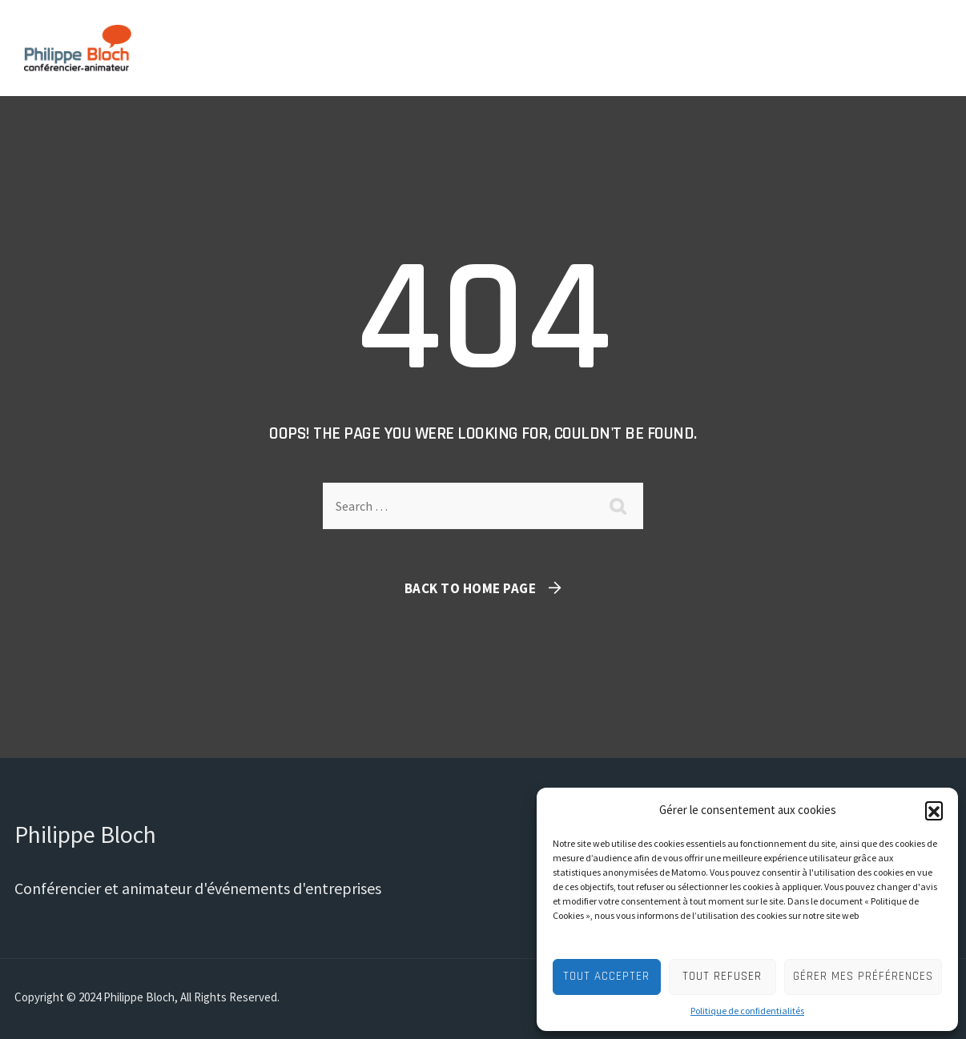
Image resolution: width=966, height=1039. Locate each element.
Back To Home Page (471, 588)
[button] (934, 810)
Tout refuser (722, 976)
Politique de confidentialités (747, 1011)
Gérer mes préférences (863, 976)
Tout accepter (606, 976)
